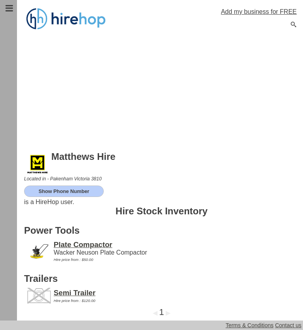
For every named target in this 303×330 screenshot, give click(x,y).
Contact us (288, 325)
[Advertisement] (161, 91)
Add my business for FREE (259, 11)
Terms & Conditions (249, 325)
